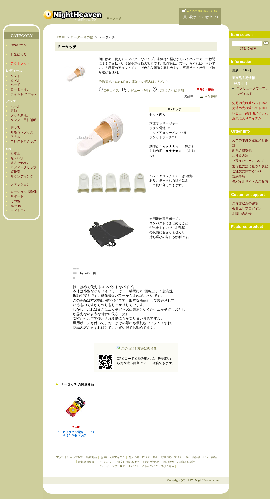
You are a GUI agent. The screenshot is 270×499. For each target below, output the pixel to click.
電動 (14, 111)
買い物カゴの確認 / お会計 (179, 461)
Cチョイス (109, 90)
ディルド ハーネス (24, 94)
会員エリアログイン (246, 208)
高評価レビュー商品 (204, 457)
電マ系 (15, 128)
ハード (15, 85)
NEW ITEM (18, 45)
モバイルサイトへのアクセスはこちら (151, 466)
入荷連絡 (208, 96)
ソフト (15, 76)
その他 (15, 201)
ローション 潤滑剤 (24, 192)
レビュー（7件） (137, 90)
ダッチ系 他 (19, 115)
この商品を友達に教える (136, 348)
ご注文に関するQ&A (127, 461)
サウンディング (22, 176)
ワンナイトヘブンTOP (111, 466)
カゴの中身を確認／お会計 (203, 10)
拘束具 (15, 154)
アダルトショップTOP (69, 457)
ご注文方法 (104, 461)
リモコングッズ (22, 132)
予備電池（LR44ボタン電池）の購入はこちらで (133, 81)
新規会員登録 (86, 461)
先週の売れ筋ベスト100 (174, 457)
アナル (15, 137)
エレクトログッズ (23, 141)
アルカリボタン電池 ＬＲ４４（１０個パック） (75, 434)
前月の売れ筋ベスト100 (143, 457)
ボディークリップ (23, 167)
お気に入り (19, 54)
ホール (15, 106)
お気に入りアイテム (113, 457)
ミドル (15, 80)
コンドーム (19, 210)
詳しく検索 (248, 48)
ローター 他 (19, 89)
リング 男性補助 (23, 120)
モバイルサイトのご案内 (250, 181)
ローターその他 (81, 37)
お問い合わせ (151, 461)
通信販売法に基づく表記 (250, 166)
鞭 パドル (17, 158)
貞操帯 (15, 172)
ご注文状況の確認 (245, 203)
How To (16, 205)
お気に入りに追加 (168, 90)
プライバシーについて (248, 161)
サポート (17, 196)
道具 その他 (19, 163)
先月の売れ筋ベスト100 (249, 103)
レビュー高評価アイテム (250, 113)
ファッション (20, 184)
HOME (60, 37)
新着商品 (91, 457)
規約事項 (238, 176)
